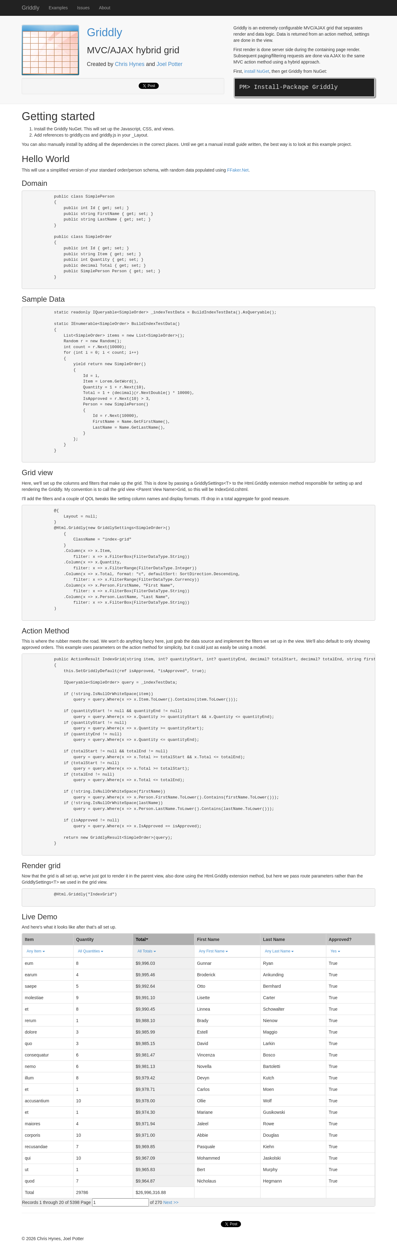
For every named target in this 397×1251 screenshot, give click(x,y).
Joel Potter (170, 64)
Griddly (30, 8)
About (104, 7)
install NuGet (256, 71)
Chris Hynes (129, 64)
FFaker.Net (237, 170)
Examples (58, 7)
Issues (83, 7)
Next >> (170, 1202)
